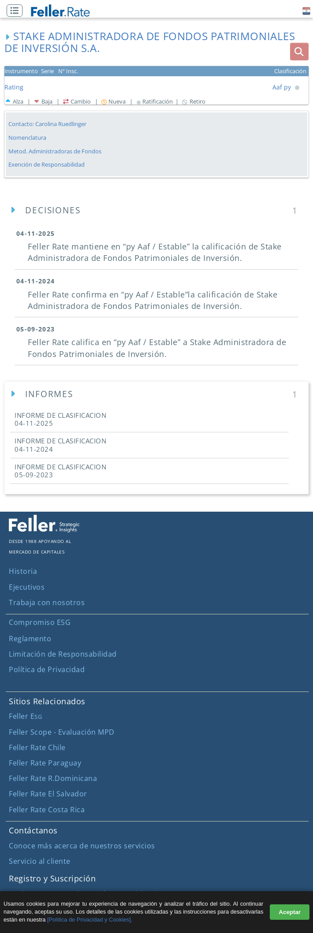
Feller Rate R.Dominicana (53, 778)
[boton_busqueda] (299, 51)
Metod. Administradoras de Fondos (54, 151)
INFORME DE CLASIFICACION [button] (60, 419)
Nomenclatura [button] (27, 137)
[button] (17, 11)
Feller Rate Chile (37, 747)
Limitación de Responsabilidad (63, 654)
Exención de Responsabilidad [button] (46, 164)
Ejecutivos (27, 587)
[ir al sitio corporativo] (44, 530)
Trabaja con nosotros (47, 602)
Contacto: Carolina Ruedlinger (47, 124)
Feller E (25, 716)
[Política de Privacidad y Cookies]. (89, 919)
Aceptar (290, 912)
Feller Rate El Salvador (48, 794)
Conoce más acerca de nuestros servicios (82, 846)
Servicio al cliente (40, 861)
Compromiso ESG (40, 622)
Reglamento (30, 638)
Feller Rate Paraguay (45, 763)
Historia (23, 571)
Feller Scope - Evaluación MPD (62, 732)
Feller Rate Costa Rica (47, 809)
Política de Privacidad (47, 669)
